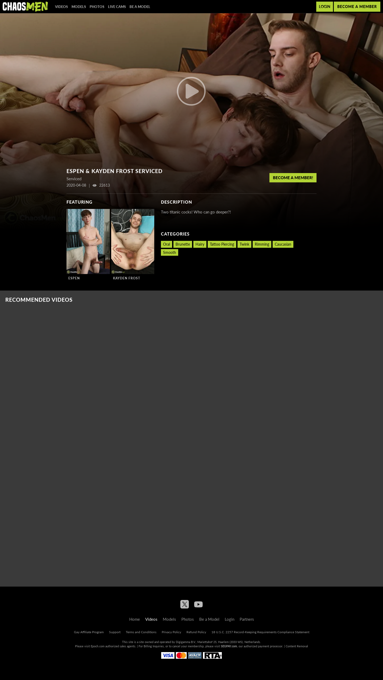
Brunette (183, 244)
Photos (97, 7)
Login (324, 6)
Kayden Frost (126, 278)
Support (114, 632)
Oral (166, 244)
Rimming (262, 244)
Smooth (169, 252)
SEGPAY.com (229, 646)
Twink (244, 244)
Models (79, 7)
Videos (61, 7)
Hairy (199, 244)
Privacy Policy (171, 632)
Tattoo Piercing (222, 244)
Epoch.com (98, 646)
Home (134, 619)
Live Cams (117, 7)
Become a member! (293, 177)
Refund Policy (196, 632)
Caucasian (283, 244)
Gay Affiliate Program (89, 632)
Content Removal (297, 646)
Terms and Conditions (141, 632)
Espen (74, 278)
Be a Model (140, 7)
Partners (247, 619)
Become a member (357, 6)
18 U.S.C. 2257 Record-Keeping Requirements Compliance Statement (260, 632)
